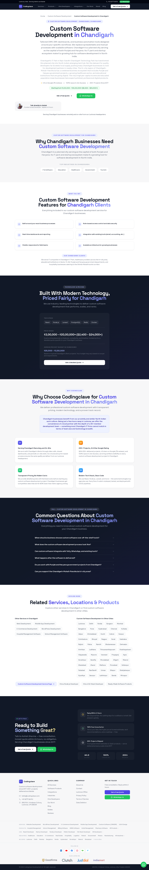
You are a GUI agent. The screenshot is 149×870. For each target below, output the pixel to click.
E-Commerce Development (27, 629)
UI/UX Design (123, 824)
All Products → (114, 828)
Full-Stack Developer (83, 832)
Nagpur (104, 639)
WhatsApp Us (86, 96)
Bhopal (94, 639)
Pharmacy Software (102, 828)
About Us (79, 785)
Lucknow (81, 624)
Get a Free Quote (120, 6)
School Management (49, 828)
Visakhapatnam (125, 650)
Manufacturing (109, 835)
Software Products (55, 788)
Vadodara (123, 639)
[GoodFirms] (49, 860)
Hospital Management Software (28, 634)
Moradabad (104, 660)
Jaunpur (92, 675)
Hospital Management (34, 828)
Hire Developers (65, 6)
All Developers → (97, 832)
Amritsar (81, 650)
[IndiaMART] (100, 860)
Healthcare (31, 835)
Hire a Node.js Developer (69, 684)
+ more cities (97, 839)
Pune (92, 629)
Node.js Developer (56, 832)
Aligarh (115, 660)
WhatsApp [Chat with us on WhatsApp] (125, 1)
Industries (51, 795)
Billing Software (63, 828)
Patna (90, 644)
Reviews (51, 813)
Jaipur (80, 634)
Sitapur (112, 670)
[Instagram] (77, 851)
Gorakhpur (82, 660)
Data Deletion (81, 803)
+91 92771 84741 (112, 1)
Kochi (103, 634)
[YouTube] (66, 851)
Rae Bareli (92, 670)
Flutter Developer (69, 832)
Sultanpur (125, 665)
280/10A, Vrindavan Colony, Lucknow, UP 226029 (30, 804)
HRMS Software (74, 828)
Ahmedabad (91, 634)
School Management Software (56, 634)
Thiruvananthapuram (107, 650)
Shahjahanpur (125, 670)
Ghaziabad (82, 665)
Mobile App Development (44, 624)
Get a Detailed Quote (74, 364)
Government (92, 835)
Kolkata (124, 629)
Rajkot (80, 644)
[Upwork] (83, 851)
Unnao (103, 670)
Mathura (103, 665)
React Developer (28, 832)
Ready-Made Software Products (120, 684)
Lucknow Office (81, 792)
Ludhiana (92, 650)
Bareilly (93, 660)
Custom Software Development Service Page (36, 684)
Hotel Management (87, 828)
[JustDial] (82, 860)
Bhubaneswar (110, 644)
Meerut (125, 660)
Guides (50, 810)
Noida (99, 624)
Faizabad (81, 670)
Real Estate (59, 835)
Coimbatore (82, 639)
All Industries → (120, 835)
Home (42, 16)
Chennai (114, 629)
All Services (52, 785)
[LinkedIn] (61, 851)
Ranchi (98, 644)
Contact (79, 788)
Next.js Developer (42, 832)
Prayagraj (115, 655)
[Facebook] (72, 851)
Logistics (76, 835)
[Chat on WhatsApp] (144, 865)
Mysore (94, 655)
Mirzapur (124, 675)
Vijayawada (82, 655)
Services (42, 6)
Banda (114, 675)
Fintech (83, 835)
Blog (104, 6)
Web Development (24, 624)
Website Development (33, 824)
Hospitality (68, 835)
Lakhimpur (103, 675)
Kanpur (121, 634)
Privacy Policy (81, 795)
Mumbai (120, 624)
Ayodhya (81, 675)
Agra (125, 655)
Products (52, 6)
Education (40, 835)
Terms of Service (82, 799)
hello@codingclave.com (31, 796)
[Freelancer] (88, 851)
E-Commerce (49, 835)
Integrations (79, 6)
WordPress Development (51, 629)
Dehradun (123, 644)
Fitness (100, 835)
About (98, 6)
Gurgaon (109, 624)
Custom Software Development (59, 16)
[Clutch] (67, 860)
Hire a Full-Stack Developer (93, 684)
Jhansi (92, 665)
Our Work (90, 6)
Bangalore (82, 629)
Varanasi (104, 655)
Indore (111, 634)
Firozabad (113, 665)
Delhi (91, 624)
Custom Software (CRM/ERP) (108, 824)
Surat (113, 639)
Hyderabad (102, 629)
